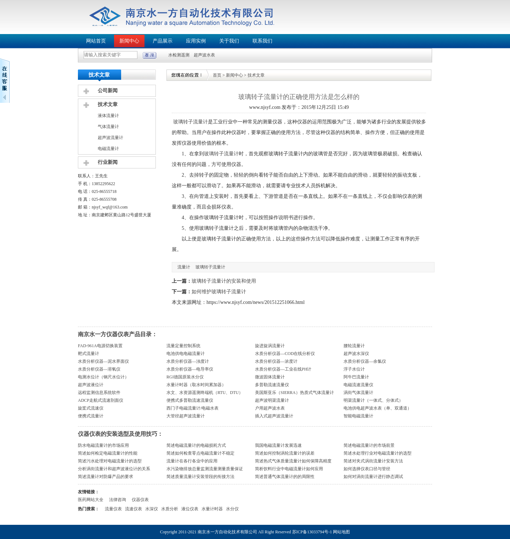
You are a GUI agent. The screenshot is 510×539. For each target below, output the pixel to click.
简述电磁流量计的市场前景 (369, 445)
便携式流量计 (90, 415)
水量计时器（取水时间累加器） (196, 384)
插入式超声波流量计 (274, 415)
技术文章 (108, 104)
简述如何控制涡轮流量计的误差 (284, 453)
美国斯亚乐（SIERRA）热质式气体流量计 (294, 392)
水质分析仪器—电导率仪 (189, 369)
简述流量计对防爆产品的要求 (105, 476)
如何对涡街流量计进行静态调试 (373, 476)
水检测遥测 (178, 54)
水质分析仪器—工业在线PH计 (283, 369)
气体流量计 (108, 126)
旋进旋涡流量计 (270, 345)
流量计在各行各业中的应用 (191, 461)
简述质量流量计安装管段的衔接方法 (200, 476)
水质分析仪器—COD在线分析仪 (285, 353)
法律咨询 (117, 499)
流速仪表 (133, 508)
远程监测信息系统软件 (99, 392)
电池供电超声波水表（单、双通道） (378, 408)
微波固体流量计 (270, 376)
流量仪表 (113, 508)
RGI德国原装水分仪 (185, 376)
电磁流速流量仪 (358, 384)
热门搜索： (88, 508)
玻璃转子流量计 (190, 121)
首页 (217, 75)
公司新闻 (108, 90)
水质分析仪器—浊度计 (187, 361)
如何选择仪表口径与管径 (367, 468)
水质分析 (169, 508)
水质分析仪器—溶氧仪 (99, 369)
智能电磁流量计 (358, 415)
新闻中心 (129, 41)
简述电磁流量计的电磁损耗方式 (196, 445)
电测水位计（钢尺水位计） (103, 376)
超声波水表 (204, 54)
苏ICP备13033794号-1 (312, 531)
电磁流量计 (108, 148)
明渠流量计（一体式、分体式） (373, 400)
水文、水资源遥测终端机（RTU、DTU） (204, 392)
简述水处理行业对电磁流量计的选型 (378, 453)
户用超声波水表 (270, 408)
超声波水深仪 (356, 353)
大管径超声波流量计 (185, 415)
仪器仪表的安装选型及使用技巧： (120, 434)
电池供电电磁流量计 (185, 353)
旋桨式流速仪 (90, 408)
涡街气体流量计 (358, 392)
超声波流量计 (110, 137)
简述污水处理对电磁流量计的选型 (110, 461)
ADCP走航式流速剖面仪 (100, 400)
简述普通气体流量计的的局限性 (284, 476)
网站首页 (96, 41)
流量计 (183, 267)
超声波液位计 (90, 384)
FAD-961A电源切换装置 (100, 345)
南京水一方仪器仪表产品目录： (117, 334)
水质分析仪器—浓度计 (276, 361)
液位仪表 (189, 508)
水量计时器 (212, 508)
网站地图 (341, 531)
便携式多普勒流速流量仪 (189, 400)
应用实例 (196, 41)
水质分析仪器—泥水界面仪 (103, 361)
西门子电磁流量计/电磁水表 (192, 408)
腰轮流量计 (354, 345)
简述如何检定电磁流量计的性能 (107, 453)
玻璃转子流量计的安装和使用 (224, 281)
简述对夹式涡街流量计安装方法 (373, 461)
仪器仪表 (140, 499)
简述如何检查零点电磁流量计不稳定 (200, 453)
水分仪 (232, 508)
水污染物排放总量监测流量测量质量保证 (204, 468)
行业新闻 (108, 162)
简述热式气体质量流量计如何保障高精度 (293, 461)
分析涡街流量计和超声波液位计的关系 (114, 468)
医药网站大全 (90, 499)
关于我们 (229, 41)
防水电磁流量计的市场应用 (103, 445)
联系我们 (262, 41)
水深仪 (151, 508)
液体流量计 (108, 115)
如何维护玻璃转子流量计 (219, 291)
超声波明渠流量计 (272, 400)
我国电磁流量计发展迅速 (278, 445)
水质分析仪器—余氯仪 (365, 361)
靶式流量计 (88, 353)
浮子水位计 (354, 369)
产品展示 (162, 41)
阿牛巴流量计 (356, 376)
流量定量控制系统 (183, 345)
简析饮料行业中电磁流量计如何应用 (289, 468)
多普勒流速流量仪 (272, 384)
